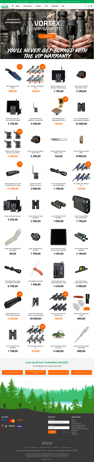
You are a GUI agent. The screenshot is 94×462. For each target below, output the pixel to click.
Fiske (46, 6)
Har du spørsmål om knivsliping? (12, 372)
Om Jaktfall (74, 430)
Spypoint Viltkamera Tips (77, 427)
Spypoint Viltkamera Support (78, 425)
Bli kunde (73, 421)
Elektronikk (55, 6)
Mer (63, 6)
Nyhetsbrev (56, 447)
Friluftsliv (38, 6)
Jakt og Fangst (27, 6)
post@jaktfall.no (51, 450)
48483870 (43, 450)
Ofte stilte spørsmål (66, 447)
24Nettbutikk (49, 459)
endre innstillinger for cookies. (61, 456)
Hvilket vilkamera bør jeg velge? (81, 372)
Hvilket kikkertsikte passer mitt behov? (58, 372)
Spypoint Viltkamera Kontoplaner (80, 428)
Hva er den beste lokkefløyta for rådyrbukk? (35, 372)
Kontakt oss (74, 434)
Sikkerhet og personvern (45, 447)
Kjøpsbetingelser (33, 447)
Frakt (26, 447)
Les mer (51, 456)
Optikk (17, 6)
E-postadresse (51, 419)
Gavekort (73, 432)
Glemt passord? (66, 431)
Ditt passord (51, 425)
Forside (73, 420)
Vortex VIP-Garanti (76, 423)
